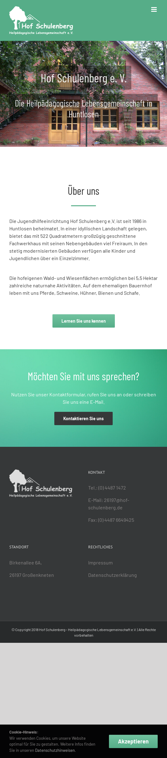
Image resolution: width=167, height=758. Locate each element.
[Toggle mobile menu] (154, 9)
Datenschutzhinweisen (54, 750)
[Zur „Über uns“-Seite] (83, 321)
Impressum (100, 562)
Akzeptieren (133, 741)
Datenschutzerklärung (112, 575)
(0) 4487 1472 (112, 487)
